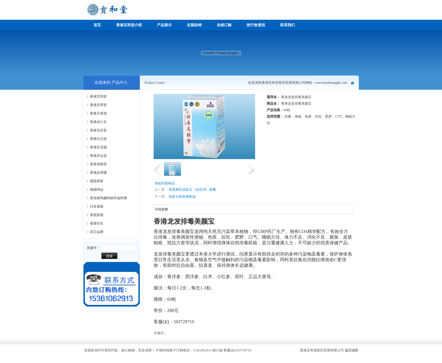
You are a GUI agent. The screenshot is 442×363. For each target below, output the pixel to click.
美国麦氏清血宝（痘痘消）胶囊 (192, 190)
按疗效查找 (256, 25)
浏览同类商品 (164, 183)
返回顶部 (351, 350)
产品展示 (164, 25)
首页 (97, 25)
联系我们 (287, 25)
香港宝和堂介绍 (129, 25)
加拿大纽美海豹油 (182, 197)
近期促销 (194, 25)
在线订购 (224, 25)
